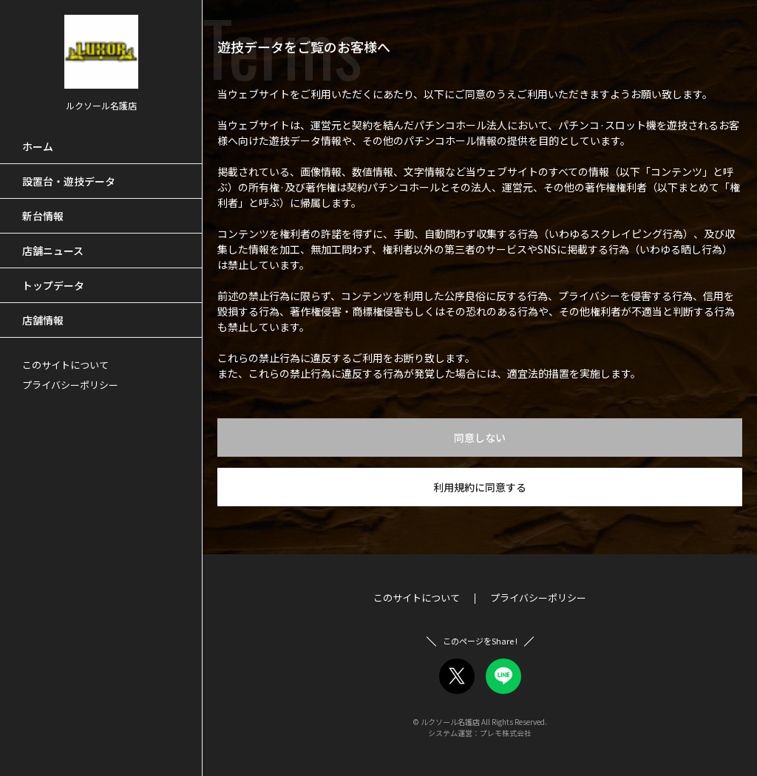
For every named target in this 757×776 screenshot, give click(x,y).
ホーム (37, 146)
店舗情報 (43, 320)
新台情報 (43, 215)
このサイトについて (65, 365)
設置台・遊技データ (68, 181)
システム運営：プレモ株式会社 (480, 732)
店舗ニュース (53, 250)
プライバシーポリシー (70, 384)
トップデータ (53, 285)
